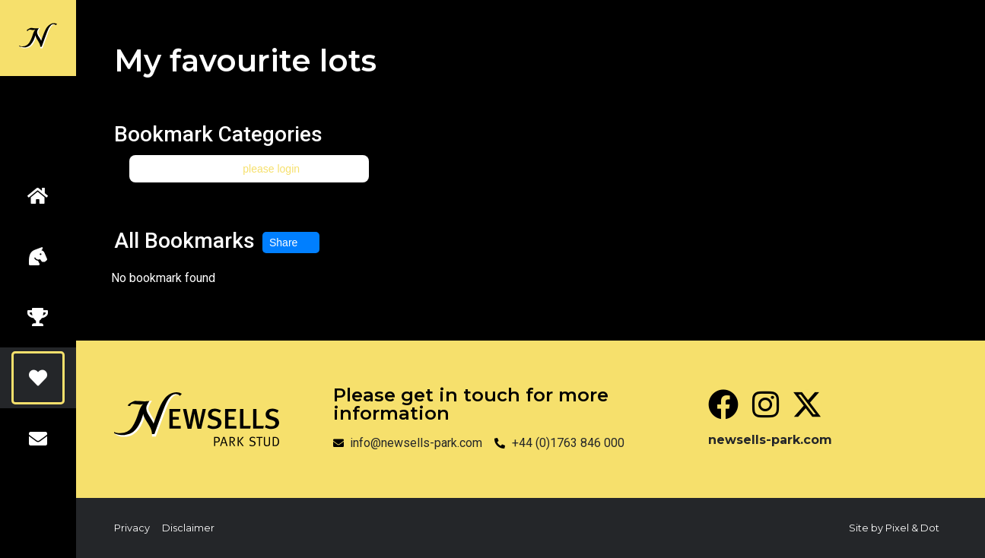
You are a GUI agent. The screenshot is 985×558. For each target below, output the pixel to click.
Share (291, 242)
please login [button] (271, 169)
